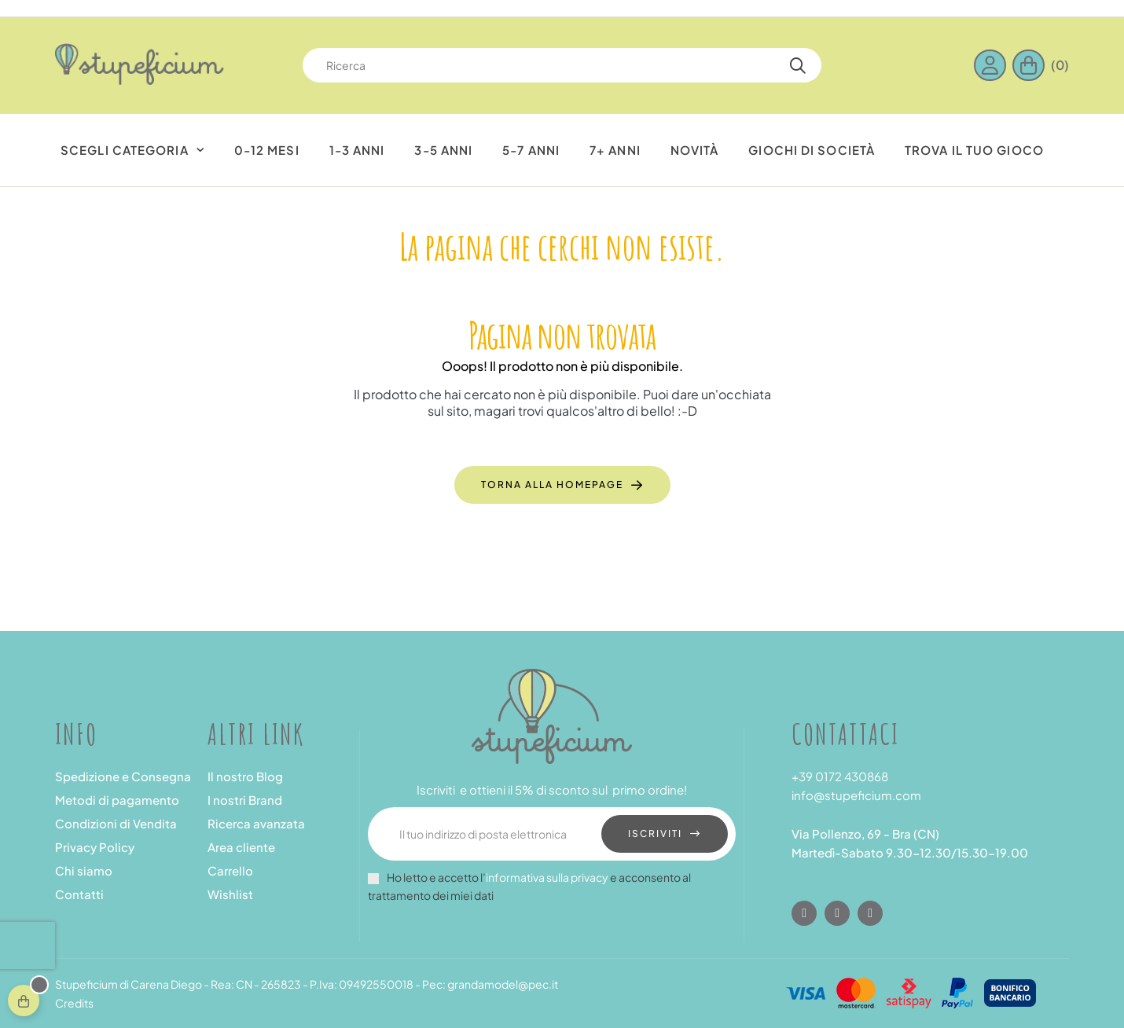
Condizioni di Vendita (116, 823)
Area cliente (241, 846)
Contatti (79, 894)
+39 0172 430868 (840, 776)
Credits (74, 1003)
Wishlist (230, 894)
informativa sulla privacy (547, 877)
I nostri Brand (245, 799)
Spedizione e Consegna (123, 776)
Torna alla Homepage (552, 484)
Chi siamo (83, 870)
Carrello (230, 870)
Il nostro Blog (245, 776)
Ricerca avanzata (256, 823)
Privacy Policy (94, 846)
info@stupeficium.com (856, 795)
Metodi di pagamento (117, 799)
